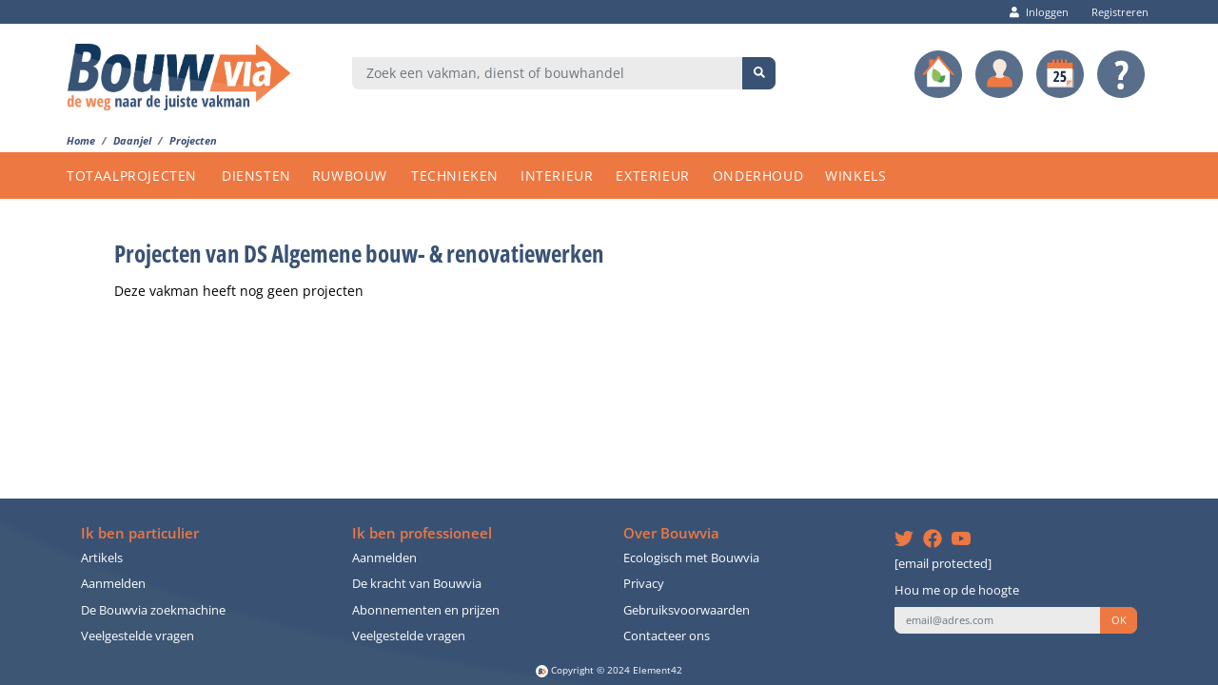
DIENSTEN (256, 175)
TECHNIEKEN (455, 175)
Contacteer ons (666, 636)
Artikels (102, 558)
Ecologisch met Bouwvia (691, 558)
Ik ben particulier (140, 533)
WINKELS (855, 175)
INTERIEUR (557, 175)
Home (81, 140)
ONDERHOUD (758, 175)
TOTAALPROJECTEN (132, 175)
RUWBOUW (349, 175)
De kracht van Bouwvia (416, 584)
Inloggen (1039, 12)
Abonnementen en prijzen (426, 610)
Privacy (643, 584)
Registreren (1115, 12)
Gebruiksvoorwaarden (686, 610)
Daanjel (132, 140)
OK (1119, 620)
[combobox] (547, 73)
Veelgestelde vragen (137, 636)
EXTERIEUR (652, 175)
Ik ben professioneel (422, 533)
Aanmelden (113, 584)
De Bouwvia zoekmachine (153, 610)
